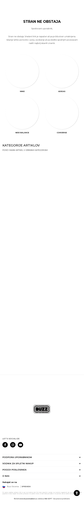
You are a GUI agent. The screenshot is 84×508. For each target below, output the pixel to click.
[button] (77, 493)
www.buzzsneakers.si (28, 499)
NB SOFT (48, 499)
